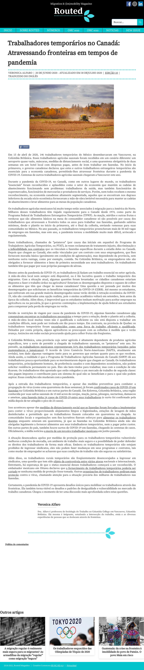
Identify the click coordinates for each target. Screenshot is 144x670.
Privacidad (71, 665)
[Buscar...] (122, 22)
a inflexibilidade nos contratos (26, 249)
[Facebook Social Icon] (128, 3)
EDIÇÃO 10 (111, 73)
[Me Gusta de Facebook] (37, 146)
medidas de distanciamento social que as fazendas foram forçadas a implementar (88, 407)
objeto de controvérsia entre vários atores (78, 461)
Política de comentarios (17, 544)
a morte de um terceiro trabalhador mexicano (71, 431)
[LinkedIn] (140, 3)
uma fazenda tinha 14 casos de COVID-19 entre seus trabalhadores (61, 397)
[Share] (24, 147)
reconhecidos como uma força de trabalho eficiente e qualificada (93, 326)
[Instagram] (134, 3)
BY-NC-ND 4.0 (57, 665)
